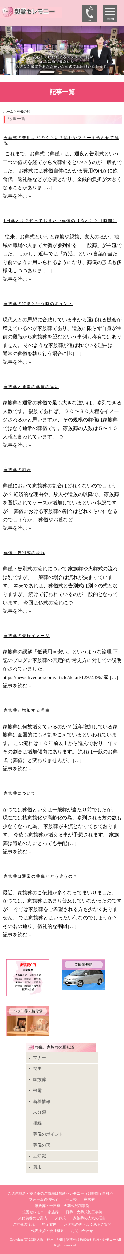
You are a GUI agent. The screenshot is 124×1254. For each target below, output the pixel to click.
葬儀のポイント (48, 1134)
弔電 (37, 1090)
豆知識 (39, 1155)
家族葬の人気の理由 (89, 1218)
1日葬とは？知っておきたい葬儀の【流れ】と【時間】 (60, 220)
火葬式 (60, 1218)
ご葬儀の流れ (24, 1224)
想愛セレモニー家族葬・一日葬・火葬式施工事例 (62, 1212)
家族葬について (20, 793)
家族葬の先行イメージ (27, 635)
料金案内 (49, 1224)
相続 (37, 1123)
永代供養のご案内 (32, 1218)
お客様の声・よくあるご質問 (87, 1224)
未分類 (39, 1112)
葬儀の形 (41, 1145)
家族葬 (39, 1079)
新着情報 (41, 1101)
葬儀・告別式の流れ (24, 552)
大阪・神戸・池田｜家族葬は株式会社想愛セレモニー (76, 1239)
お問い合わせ (82, 1231)
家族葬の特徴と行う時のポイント (38, 303)
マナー (39, 1057)
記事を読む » (17, 196)
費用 (37, 1166)
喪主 (37, 1068)
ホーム (8, 111)
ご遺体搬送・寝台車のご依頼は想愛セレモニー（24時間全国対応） (62, 1193)
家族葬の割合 (17, 469)
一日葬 (71, 1199)
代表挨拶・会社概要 (47, 1231)
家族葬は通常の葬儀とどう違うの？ (41, 876)
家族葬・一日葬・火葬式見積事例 (62, 1206)
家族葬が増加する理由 (27, 710)
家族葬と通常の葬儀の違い (31, 386)
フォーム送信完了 (43, 1199)
